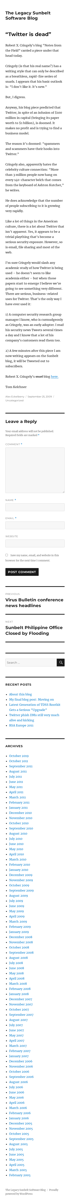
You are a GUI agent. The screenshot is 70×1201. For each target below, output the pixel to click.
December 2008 (20, 937)
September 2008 (21, 952)
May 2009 (16, 911)
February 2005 (20, 1175)
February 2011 (19, 802)
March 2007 (18, 1046)
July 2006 (16, 1087)
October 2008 (19, 947)
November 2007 (21, 1004)
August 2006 (18, 1082)
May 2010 (16, 849)
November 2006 (21, 1066)
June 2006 (16, 1092)
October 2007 (19, 1009)
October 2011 (18, 761)
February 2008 (20, 989)
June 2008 (16, 968)
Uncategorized (14, 400)
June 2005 (16, 1154)
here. (54, 376)
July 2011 (15, 776)
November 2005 (21, 1128)
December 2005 (20, 1123)
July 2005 (16, 1149)
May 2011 (16, 787)
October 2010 (19, 823)
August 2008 (18, 958)
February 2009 (20, 927)
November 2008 (21, 942)
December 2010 (20, 813)
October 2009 (19, 885)
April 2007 (16, 1040)
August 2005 (18, 1144)
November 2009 (21, 880)
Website (11, 536)
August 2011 (18, 771)
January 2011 (18, 807)
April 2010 (16, 854)
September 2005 (21, 1139)
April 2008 (16, 978)
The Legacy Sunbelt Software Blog (28, 15)
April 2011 (16, 792)
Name (10, 500)
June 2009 (16, 906)
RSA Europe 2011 (21, 725)
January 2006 (19, 1118)
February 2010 (19, 864)
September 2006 (21, 1077)
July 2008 (16, 963)
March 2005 (18, 1170)
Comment (13, 444)
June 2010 (16, 844)
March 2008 (18, 983)
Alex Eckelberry (14, 396)
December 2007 (20, 999)
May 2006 (16, 1097)
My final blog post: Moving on (31, 699)
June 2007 (16, 1030)
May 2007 (16, 1035)
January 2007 (19, 1056)
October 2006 (19, 1071)
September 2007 (21, 1015)
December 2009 (20, 875)
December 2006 (20, 1061)
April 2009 (17, 916)
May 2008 (16, 973)
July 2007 (16, 1025)
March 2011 (17, 797)
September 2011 (20, 766)
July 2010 (15, 839)
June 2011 (16, 782)
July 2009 (16, 901)
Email (11, 518)
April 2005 (16, 1165)
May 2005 (16, 1159)
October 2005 (19, 1134)
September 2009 (21, 890)
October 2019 (19, 756)
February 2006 (20, 1113)
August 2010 (18, 833)
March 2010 (17, 859)
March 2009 (18, 921)
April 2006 (17, 1103)
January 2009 (19, 932)
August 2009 (18, 895)
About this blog (20, 694)
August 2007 (18, 1020)
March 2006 (18, 1108)
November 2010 (20, 818)
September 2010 (21, 828)
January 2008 (19, 994)
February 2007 (19, 1051)
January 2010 (18, 870)
